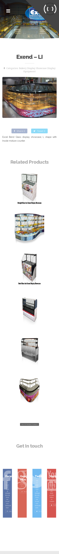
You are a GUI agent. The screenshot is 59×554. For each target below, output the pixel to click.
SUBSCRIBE (54, 500)
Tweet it (39, 134)
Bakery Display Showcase (33, 68)
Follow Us (24, 492)
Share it (19, 134)
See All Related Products (29, 424)
